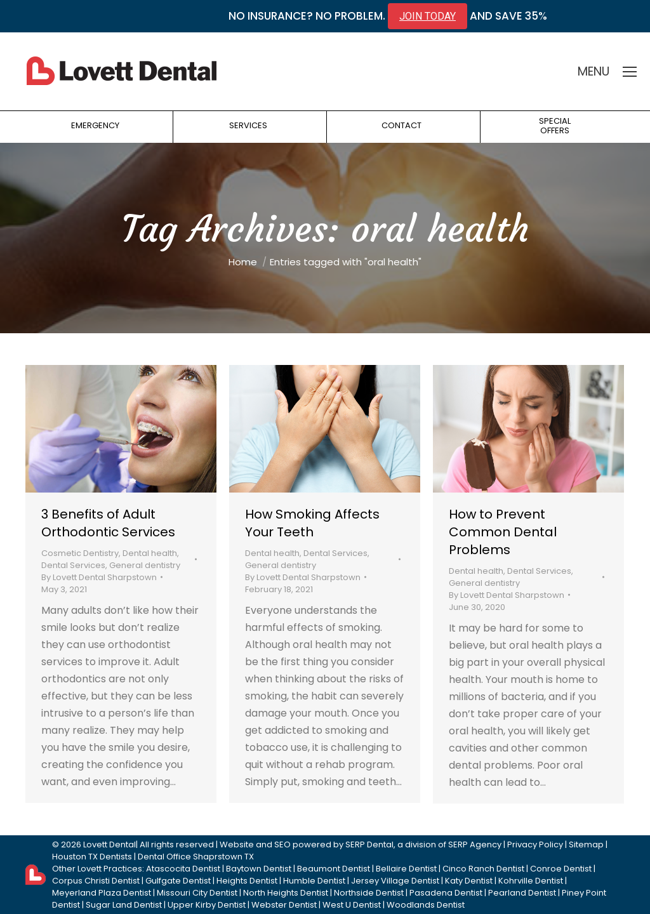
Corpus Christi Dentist (96, 881)
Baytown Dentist (258, 869)
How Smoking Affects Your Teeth (312, 523)
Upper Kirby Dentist (207, 905)
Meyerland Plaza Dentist (101, 893)
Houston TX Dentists (92, 857)
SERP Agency (474, 844)
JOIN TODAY (427, 16)
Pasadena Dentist (445, 893)
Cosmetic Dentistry (80, 553)
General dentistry (144, 565)
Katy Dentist (469, 881)
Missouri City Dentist (197, 893)
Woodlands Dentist (426, 905)
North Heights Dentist (285, 893)
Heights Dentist (246, 881)
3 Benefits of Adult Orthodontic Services (108, 523)
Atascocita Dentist (183, 869)
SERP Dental (369, 844)
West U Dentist (351, 905)
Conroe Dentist (561, 869)
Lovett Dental (109, 844)
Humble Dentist (314, 881)
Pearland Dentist (522, 893)
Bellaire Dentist (406, 869)
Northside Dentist (369, 893)
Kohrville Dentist (530, 881)
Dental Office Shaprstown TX (196, 857)
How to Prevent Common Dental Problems (503, 532)
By (99, 577)
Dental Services (73, 565)
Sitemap (586, 844)
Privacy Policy (535, 844)
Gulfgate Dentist (178, 881)
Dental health (150, 553)
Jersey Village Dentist (395, 881)
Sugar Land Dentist (124, 905)
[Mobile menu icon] (629, 71)
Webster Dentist (284, 905)
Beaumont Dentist (333, 869)
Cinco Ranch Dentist (483, 869)
